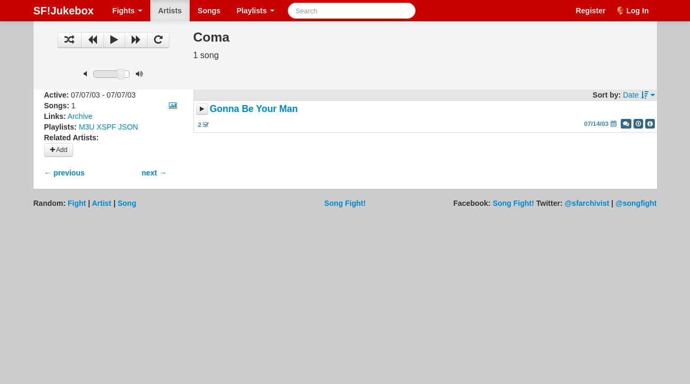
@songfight (635, 203)
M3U (87, 127)
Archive (80, 116)
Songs (209, 10)
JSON (128, 127)
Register (590, 10)
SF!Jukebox (64, 11)
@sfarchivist (587, 203)
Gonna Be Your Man (253, 108)
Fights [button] (127, 10)
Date (638, 95)
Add (59, 150)
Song (127, 203)
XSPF (106, 127)
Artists (170, 10)
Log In (638, 10)
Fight (77, 203)
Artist (101, 203)
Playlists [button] (255, 10)
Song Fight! (345, 203)
